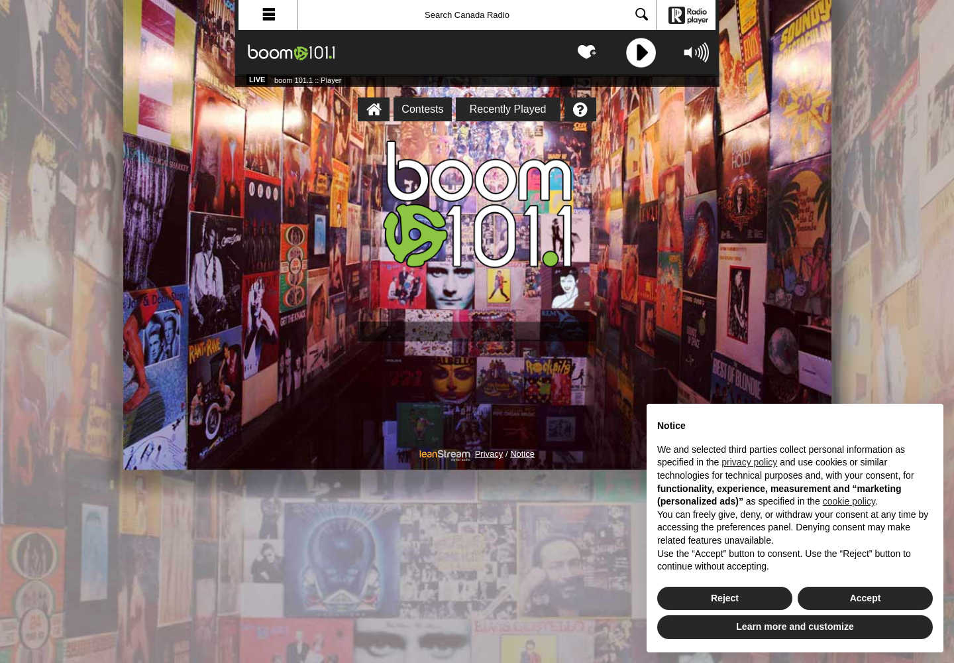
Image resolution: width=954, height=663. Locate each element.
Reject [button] (725, 598)
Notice (522, 454)
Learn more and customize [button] (794, 626)
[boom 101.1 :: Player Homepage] (374, 109)
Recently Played (508, 109)
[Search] (477, 15)
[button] (268, 15)
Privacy (489, 454)
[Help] (580, 109)
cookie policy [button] (849, 501)
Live (257, 80)
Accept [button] (865, 598)
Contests (422, 109)
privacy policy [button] (749, 462)
